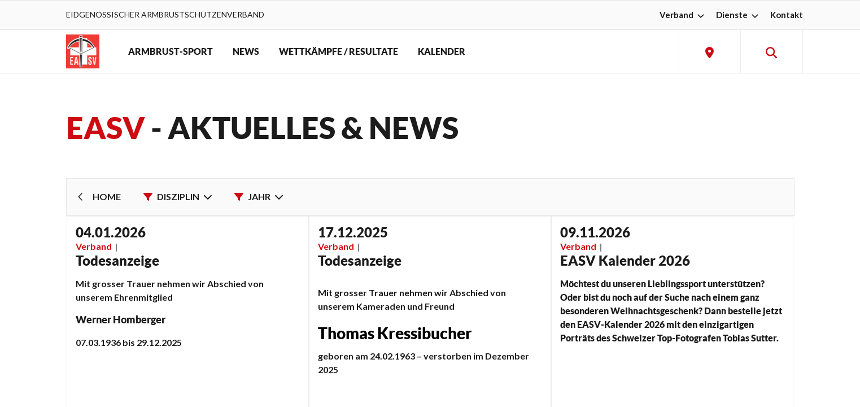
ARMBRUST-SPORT (170, 51)
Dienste (738, 15)
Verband (683, 15)
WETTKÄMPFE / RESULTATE (338, 51)
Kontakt (786, 15)
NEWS (246, 51)
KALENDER (441, 51)
